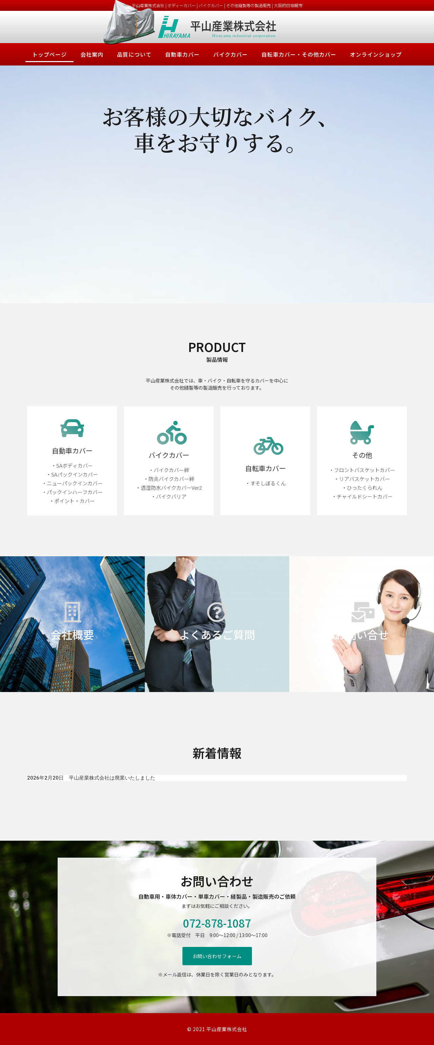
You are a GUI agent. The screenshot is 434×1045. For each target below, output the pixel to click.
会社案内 (91, 54)
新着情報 (217, 752)
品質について (134, 54)
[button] (217, 956)
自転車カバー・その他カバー (298, 54)
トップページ (49, 54)
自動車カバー (182, 54)
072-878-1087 (217, 923)
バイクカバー (230, 54)
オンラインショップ (376, 54)
